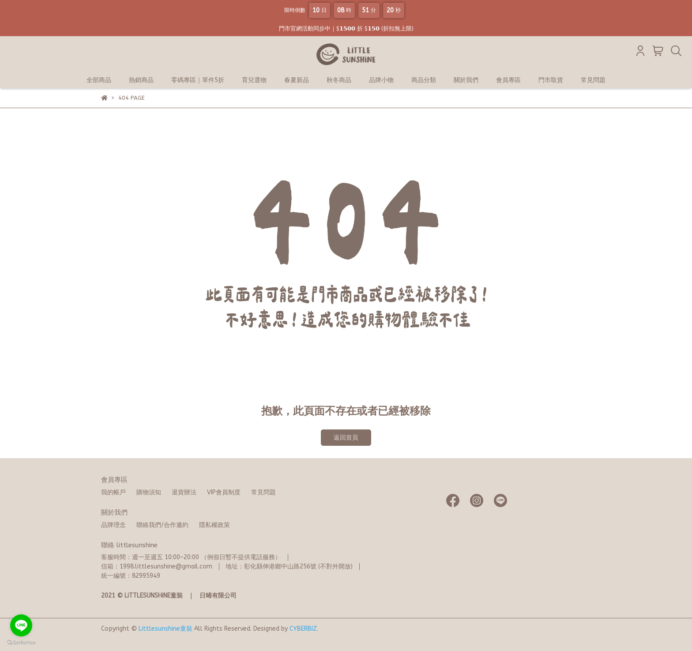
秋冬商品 (339, 80)
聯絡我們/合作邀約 (162, 525)
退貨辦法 (184, 492)
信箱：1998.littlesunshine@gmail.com (156, 566)
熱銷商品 (141, 80)
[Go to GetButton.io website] (21, 642)
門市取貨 (550, 80)
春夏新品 (296, 80)
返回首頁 (346, 437)
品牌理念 (113, 525)
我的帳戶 (113, 492)
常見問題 (593, 80)
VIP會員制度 (224, 492)
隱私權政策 (214, 525)
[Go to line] (21, 625)
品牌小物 (381, 80)
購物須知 (148, 492)
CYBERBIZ (303, 628)
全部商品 (98, 80)
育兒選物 (254, 80)
